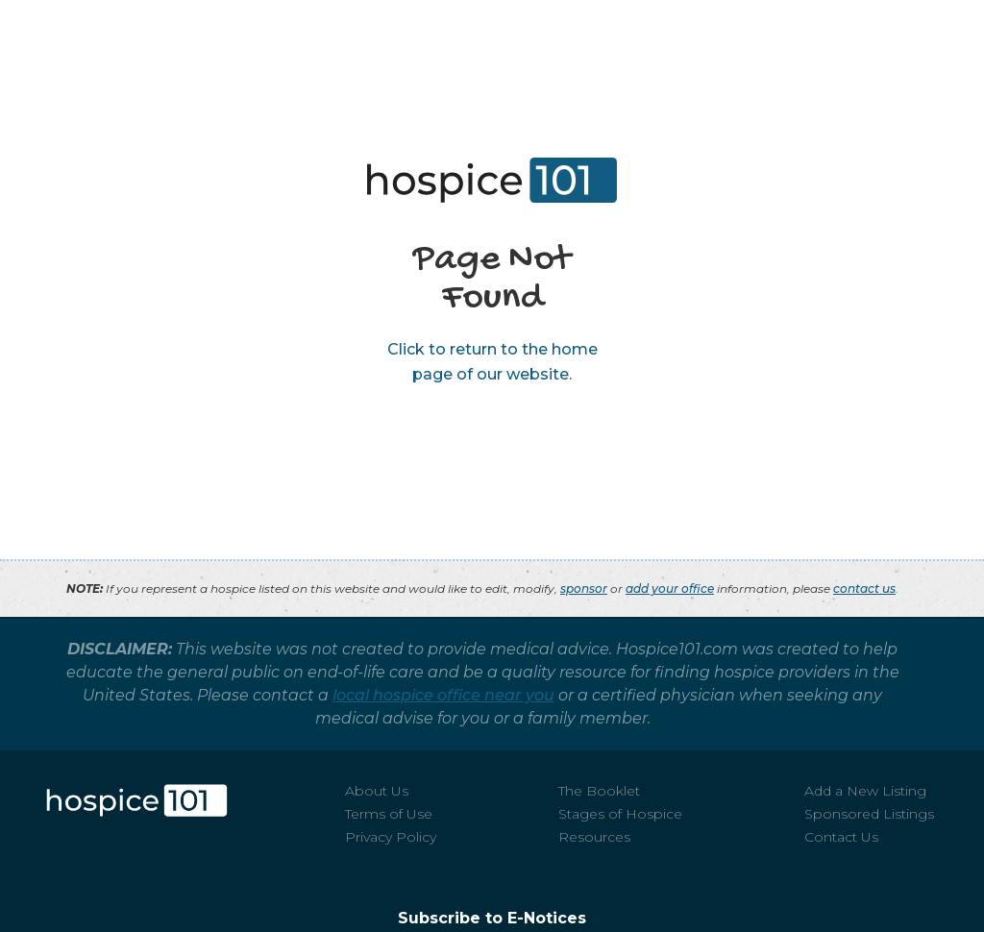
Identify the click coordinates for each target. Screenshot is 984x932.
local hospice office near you (443, 695)
